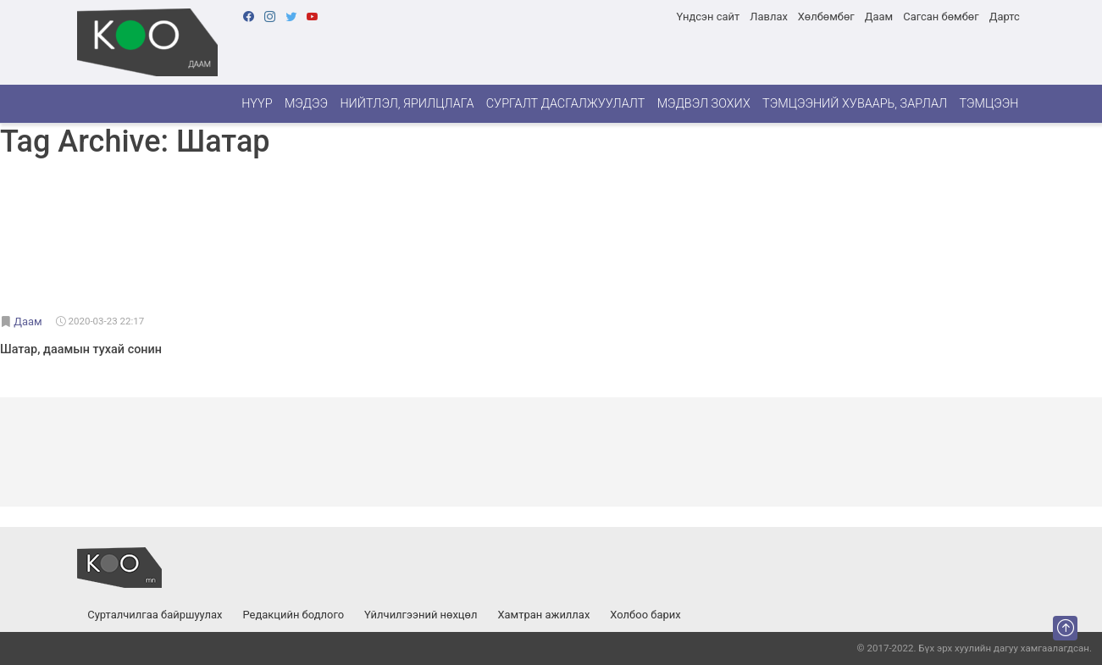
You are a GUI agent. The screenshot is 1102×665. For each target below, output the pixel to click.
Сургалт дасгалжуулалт (565, 104)
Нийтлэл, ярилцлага (406, 104)
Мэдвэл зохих (703, 104)
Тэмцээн (988, 104)
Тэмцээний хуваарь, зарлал (854, 104)
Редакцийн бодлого (293, 614)
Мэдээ (306, 104)
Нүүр (256, 104)
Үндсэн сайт (707, 16)
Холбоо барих (645, 614)
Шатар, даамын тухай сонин (81, 349)
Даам (879, 16)
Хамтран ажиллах (543, 614)
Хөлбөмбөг (826, 16)
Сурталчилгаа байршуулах (154, 614)
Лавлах (769, 16)
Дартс (1004, 16)
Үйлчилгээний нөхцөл (420, 614)
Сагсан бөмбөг (940, 16)
